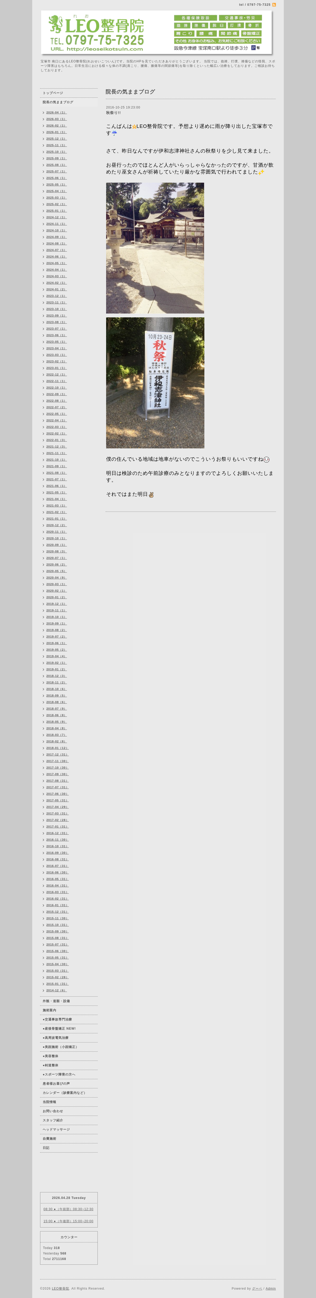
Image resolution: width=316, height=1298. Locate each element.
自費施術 (49, 1138)
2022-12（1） (56, 374)
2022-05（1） (56, 413)
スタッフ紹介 (53, 1120)
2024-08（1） (56, 243)
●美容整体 (50, 1056)
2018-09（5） (56, 695)
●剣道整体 (50, 1065)
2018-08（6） (56, 702)
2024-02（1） (56, 282)
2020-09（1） (56, 544)
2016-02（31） (57, 898)
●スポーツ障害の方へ (59, 1074)
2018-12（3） (56, 675)
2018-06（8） (56, 715)
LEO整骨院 (60, 1288)
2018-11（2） (56, 682)
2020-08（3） (56, 551)
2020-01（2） (56, 597)
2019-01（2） (56, 669)
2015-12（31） (57, 911)
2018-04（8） (56, 728)
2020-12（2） (56, 525)
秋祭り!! (113, 113)
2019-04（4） (56, 656)
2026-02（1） (56, 125)
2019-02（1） (56, 662)
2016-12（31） (57, 833)
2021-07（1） (56, 479)
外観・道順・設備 (56, 1001)
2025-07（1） (56, 171)
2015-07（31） (57, 944)
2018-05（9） (56, 721)
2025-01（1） (56, 210)
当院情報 (49, 1102)
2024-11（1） (56, 223)
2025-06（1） (56, 178)
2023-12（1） (56, 295)
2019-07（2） (56, 636)
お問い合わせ (53, 1111)
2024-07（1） (56, 250)
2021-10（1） (56, 459)
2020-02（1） (56, 590)
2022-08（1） (56, 400)
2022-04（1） (56, 420)
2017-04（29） (57, 806)
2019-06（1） (56, 643)
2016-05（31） (57, 879)
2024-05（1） (56, 263)
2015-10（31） (57, 924)
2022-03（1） (56, 426)
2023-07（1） (56, 328)
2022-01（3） (56, 440)
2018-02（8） (56, 741)
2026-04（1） (56, 112)
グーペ (257, 1288)
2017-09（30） (57, 774)
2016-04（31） (57, 885)
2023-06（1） (56, 335)
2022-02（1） (56, 433)
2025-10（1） (56, 151)
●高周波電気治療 (56, 1038)
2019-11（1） (56, 610)
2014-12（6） (56, 990)
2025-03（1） (56, 197)
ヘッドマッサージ (56, 1129)
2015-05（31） (57, 957)
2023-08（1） (56, 322)
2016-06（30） (57, 872)
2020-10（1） (56, 538)
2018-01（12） (57, 748)
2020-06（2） (56, 564)
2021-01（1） (56, 518)
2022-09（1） (56, 394)
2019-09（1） (56, 623)
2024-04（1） (56, 269)
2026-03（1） (56, 119)
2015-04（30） (57, 964)
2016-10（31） (57, 846)
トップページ (53, 93)
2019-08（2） (56, 630)
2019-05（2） (56, 649)
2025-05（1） (56, 184)
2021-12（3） (56, 446)
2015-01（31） (57, 983)
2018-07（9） (56, 708)
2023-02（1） (56, 361)
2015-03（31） (57, 970)
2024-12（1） (56, 217)
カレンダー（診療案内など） (65, 1093)
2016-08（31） (57, 859)
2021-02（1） (56, 512)
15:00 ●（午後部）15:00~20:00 (68, 1221)
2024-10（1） (56, 230)
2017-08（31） (57, 780)
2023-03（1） (56, 354)
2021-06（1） (56, 485)
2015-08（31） (57, 937)
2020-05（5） (56, 571)
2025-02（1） (56, 204)
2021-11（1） (56, 453)
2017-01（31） (57, 826)
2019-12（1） (56, 603)
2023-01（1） (56, 368)
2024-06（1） (56, 256)
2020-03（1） (56, 584)
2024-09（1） (56, 236)
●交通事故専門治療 (57, 1019)
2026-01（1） (56, 132)
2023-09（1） (56, 315)
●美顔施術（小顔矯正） (61, 1047)
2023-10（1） (56, 309)
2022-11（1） (56, 381)
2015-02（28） (57, 977)
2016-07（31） (57, 865)
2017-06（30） (57, 793)
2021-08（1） (56, 472)
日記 (46, 1148)
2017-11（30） (57, 761)
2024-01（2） (56, 289)
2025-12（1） (56, 138)
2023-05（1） (56, 341)
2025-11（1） (56, 145)
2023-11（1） (56, 302)
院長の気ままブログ (58, 102)
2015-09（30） (57, 931)
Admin (271, 1288)
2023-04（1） (56, 348)
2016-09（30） (57, 852)
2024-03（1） (56, 276)
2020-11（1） (56, 531)
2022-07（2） (56, 407)
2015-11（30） (57, 918)
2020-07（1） (56, 558)
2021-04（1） (56, 499)
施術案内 (49, 1010)
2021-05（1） (56, 492)
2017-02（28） (57, 820)
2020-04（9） (56, 577)
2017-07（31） (57, 787)
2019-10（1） (56, 616)
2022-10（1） (56, 387)
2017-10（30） (57, 767)
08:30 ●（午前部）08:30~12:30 (68, 1209)
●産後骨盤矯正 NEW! (59, 1028)
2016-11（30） (57, 839)
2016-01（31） (57, 905)
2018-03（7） (56, 734)
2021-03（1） (56, 505)
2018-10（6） (56, 689)
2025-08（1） (56, 164)
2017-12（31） (57, 754)
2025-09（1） (56, 158)
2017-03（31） (57, 813)
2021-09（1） (56, 466)
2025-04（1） (56, 191)
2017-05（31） (57, 800)
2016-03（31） (57, 892)
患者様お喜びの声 (56, 1083)
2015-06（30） (57, 951)
